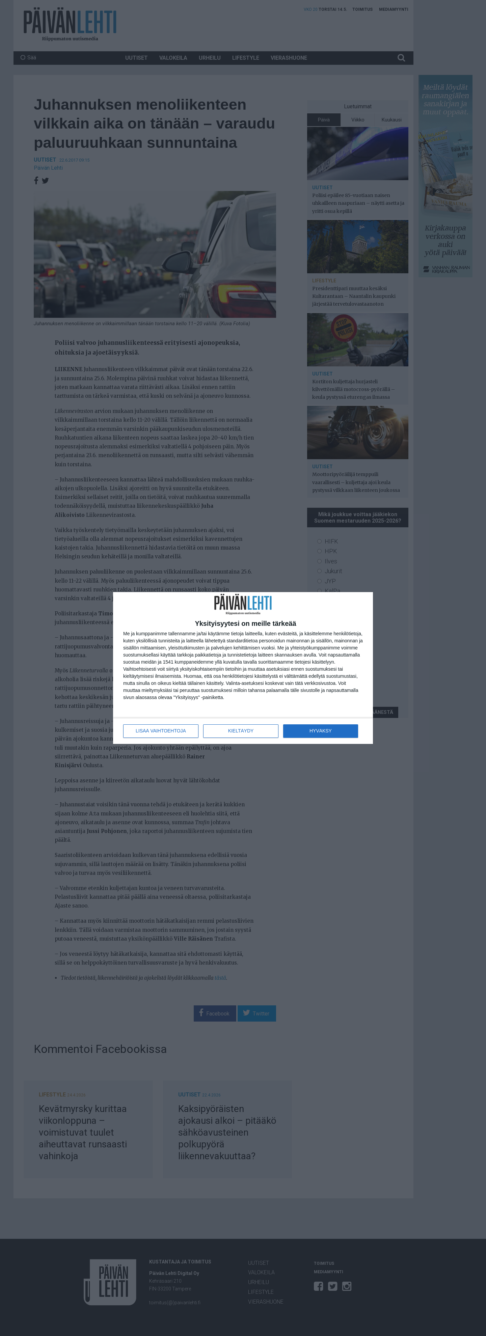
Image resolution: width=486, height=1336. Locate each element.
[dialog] (243, 668)
